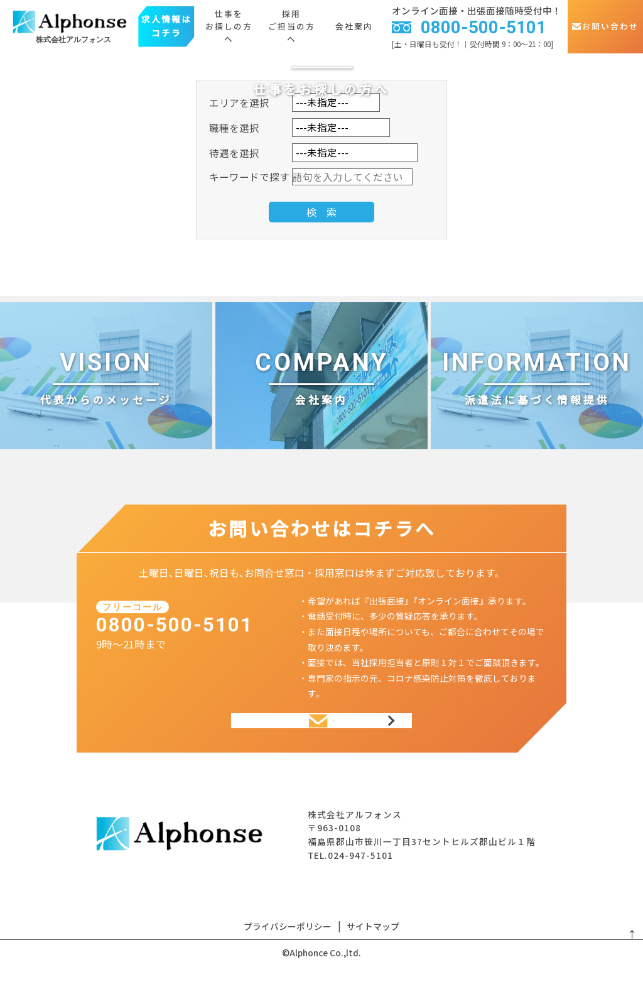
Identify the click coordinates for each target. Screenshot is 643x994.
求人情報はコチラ (166, 26)
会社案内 (354, 26)
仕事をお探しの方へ (228, 26)
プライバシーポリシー (288, 947)
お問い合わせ (605, 26)
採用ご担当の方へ (291, 26)
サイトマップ (373, 947)
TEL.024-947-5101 (350, 876)
